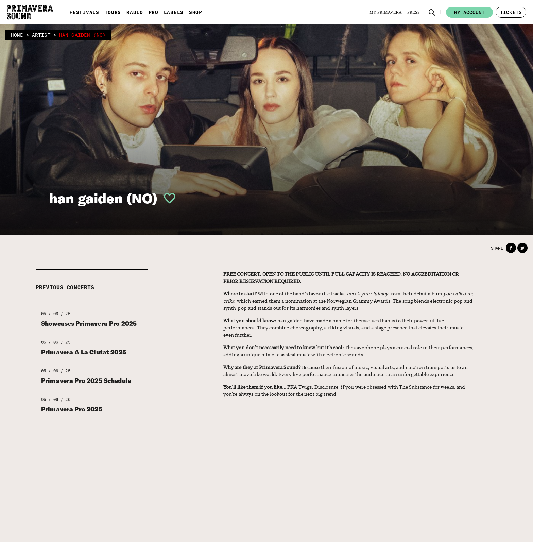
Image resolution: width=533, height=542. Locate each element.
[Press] (414, 12)
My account (469, 12)
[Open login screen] (166, 198)
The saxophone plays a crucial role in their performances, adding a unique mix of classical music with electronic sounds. (348, 351)
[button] (432, 12)
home (17, 35)
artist (41, 35)
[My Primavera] (386, 12)
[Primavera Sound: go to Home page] (30, 12)
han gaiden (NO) (103, 198)
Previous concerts (65, 287)
